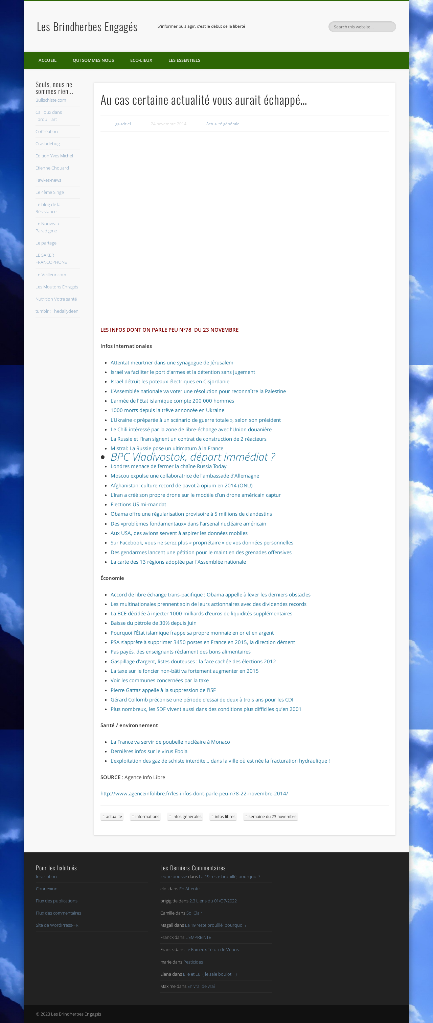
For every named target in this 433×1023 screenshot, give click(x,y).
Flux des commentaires (58, 913)
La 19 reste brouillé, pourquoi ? (229, 876)
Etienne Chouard (52, 168)
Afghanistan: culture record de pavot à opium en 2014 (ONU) (181, 485)
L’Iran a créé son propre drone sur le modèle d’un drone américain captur (196, 494)
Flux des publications (56, 901)
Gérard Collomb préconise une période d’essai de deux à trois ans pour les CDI (202, 699)
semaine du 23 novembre (273, 816)
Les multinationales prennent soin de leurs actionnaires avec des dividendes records (208, 603)
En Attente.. (190, 889)
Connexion (47, 889)
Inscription (46, 876)
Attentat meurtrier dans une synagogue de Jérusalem (172, 362)
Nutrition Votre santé (56, 299)
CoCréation (47, 131)
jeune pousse (173, 876)
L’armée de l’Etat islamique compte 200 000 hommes (172, 400)
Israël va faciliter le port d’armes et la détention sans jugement (183, 371)
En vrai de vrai (201, 986)
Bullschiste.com (51, 100)
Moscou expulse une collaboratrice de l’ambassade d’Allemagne (185, 475)
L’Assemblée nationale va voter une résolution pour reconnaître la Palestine (198, 391)
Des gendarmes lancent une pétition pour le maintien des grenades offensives (201, 552)
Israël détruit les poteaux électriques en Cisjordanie (170, 381)
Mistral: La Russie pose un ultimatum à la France (167, 448)
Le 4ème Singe (50, 192)
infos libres (225, 816)
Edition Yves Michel (54, 156)
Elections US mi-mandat (138, 504)
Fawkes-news (48, 180)
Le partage (46, 243)
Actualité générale (223, 124)
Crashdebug (48, 143)
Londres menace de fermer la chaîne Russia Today (169, 466)
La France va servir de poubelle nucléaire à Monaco (170, 741)
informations (147, 816)
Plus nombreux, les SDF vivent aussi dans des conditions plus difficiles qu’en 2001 (206, 709)
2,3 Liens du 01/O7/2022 (213, 901)
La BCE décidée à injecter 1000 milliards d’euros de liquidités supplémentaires (201, 613)
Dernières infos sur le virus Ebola (149, 751)
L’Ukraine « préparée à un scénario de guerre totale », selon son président (196, 419)
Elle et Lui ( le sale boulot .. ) (210, 974)
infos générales (187, 816)
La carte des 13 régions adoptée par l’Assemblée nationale (178, 561)
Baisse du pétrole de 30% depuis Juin (154, 622)
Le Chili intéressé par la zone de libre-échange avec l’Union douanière (191, 429)
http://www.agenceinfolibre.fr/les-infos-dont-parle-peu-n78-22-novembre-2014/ (194, 793)
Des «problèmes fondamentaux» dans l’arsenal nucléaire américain (188, 523)
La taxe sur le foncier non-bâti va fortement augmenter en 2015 (185, 670)
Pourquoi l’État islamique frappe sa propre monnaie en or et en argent (192, 632)
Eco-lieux (141, 60)
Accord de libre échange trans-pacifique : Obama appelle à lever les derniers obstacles (211, 594)
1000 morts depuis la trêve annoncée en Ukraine (167, 410)
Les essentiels (184, 60)
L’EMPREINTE (198, 937)
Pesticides (193, 962)
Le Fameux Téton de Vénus (212, 949)
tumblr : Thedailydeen (57, 311)
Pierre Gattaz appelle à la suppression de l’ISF (163, 690)
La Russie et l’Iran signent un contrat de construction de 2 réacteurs (189, 438)
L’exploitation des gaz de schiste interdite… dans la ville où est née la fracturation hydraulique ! (220, 760)
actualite (114, 816)
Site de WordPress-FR (57, 925)
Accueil (47, 60)
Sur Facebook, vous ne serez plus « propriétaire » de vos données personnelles (202, 542)
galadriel (123, 124)
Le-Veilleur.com (51, 275)
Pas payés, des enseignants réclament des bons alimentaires (181, 651)
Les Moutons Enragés (57, 287)
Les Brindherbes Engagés (87, 26)
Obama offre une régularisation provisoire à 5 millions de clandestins (191, 513)
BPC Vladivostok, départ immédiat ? (193, 456)
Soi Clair (194, 913)
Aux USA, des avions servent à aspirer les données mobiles (179, 533)
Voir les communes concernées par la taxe (160, 680)
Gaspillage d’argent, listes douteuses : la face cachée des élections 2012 (193, 661)
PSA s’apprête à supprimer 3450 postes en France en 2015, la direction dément (203, 642)
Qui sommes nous (93, 60)
